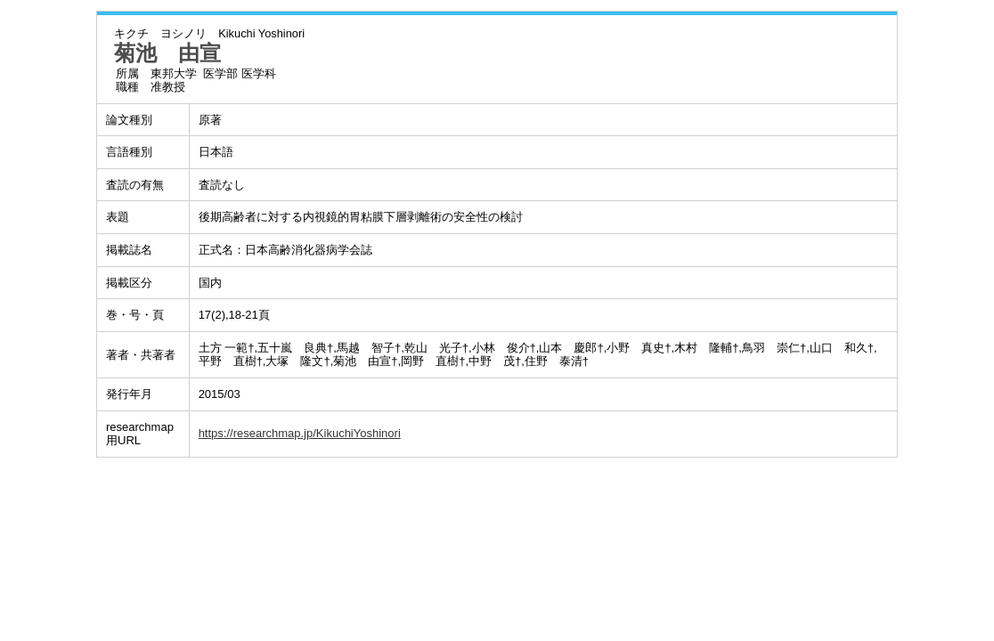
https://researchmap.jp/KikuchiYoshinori (300, 433)
